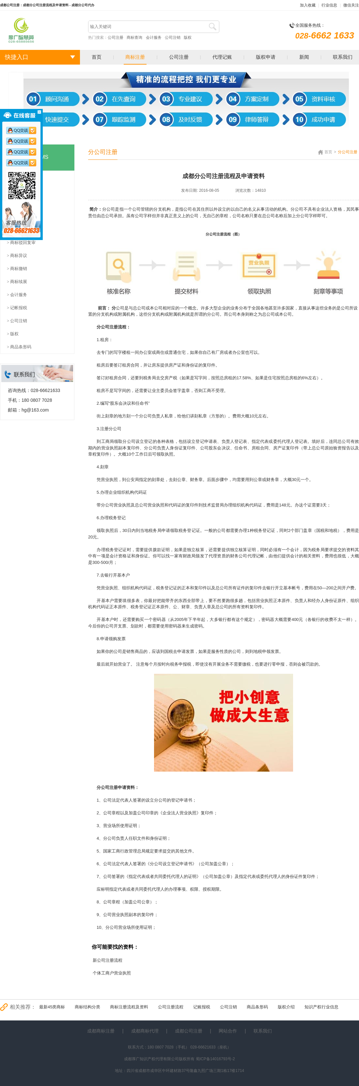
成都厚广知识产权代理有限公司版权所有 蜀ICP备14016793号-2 (179, 1059)
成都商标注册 (101, 1030)
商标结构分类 (87, 1006)
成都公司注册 (188, 1030)
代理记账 (222, 57)
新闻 (304, 57)
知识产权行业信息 (321, 1006)
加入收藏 (308, 5)
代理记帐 (256, 555)
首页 (96, 57)
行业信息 (329, 5)
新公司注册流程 (107, 960)
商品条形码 (257, 1006)
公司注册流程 (170, 1006)
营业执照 (109, 447)
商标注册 (135, 57)
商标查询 (134, 37)
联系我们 (342, 57)
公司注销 (172, 37)
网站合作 (228, 1030)
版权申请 (265, 57)
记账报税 (201, 1006)
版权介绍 (286, 1006)
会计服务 (154, 37)
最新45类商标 (52, 1006)
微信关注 (351, 5)
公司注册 (115, 37)
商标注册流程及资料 (129, 1006)
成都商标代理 (145, 1030)
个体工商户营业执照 (112, 973)
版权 (188, 37)
